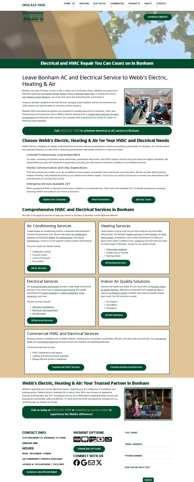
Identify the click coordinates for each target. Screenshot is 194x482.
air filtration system (118, 293)
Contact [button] (161, 3)
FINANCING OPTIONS (89, 449)
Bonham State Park (85, 94)
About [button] (148, 3)
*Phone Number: (134, 456)
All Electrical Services (42, 320)
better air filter (154, 290)
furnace (153, 234)
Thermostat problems (116, 249)
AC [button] (73, 3)
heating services (134, 234)
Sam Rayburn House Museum (36, 97)
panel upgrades (49, 293)
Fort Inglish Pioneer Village (53, 94)
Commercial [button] (117, 3)
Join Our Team (143, 199)
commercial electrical (47, 342)
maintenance (33, 241)
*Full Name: (131, 432)
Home (67, 3)
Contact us (139, 241)
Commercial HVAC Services (66, 367)
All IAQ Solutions (114, 315)
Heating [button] (84, 3)
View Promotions (101, 199)
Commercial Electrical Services (126, 367)
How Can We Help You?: (137, 467)
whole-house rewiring (65, 290)
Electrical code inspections (45, 310)
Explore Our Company (54, 199)
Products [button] (134, 3)
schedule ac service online (91, 410)
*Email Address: (134, 444)
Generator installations (43, 307)
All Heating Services (115, 263)
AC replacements (64, 237)
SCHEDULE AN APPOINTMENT (42, 472)
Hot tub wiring (39, 313)
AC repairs (50, 237)
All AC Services (38, 268)
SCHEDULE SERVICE (157, 17)
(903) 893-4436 (33, 5)
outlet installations (69, 293)
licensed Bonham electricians (45, 286)
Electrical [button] (99, 3)
